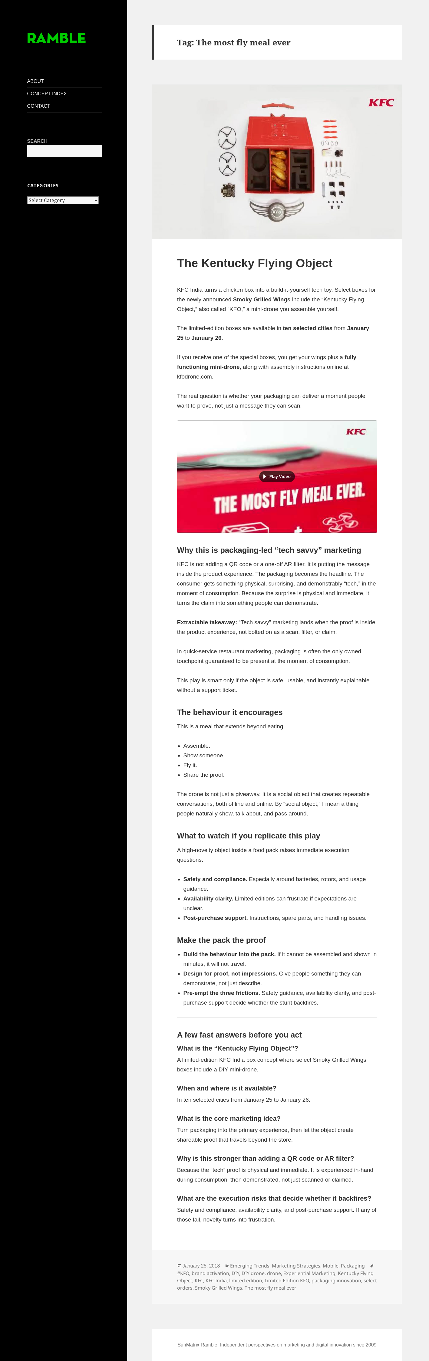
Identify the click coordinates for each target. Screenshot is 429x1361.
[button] (277, 476)
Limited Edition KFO (287, 1280)
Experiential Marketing (309, 1273)
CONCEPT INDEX (47, 93)
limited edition (245, 1280)
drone (274, 1273)
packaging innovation (336, 1280)
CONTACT (38, 106)
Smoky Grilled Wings (218, 1287)
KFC (199, 1280)
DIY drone (253, 1273)
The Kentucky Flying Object (255, 263)
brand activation (210, 1273)
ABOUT (35, 81)
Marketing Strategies (296, 1265)
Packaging (353, 1265)
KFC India (216, 1280)
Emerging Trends (249, 1265)
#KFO (183, 1273)
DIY (235, 1273)
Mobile (330, 1265)
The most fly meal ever (270, 1287)
